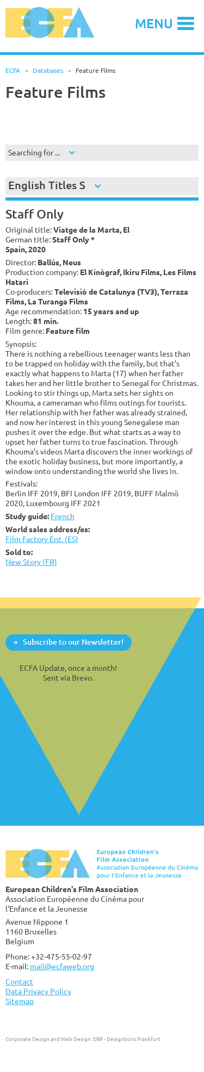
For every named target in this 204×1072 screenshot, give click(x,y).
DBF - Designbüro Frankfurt (126, 1039)
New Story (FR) (31, 561)
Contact (19, 981)
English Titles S (46, 185)
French (63, 516)
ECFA (12, 70)
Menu (154, 23)
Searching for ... (34, 152)
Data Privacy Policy (38, 991)
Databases (48, 70)
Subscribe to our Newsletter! (73, 641)
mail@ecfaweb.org (62, 966)
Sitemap (19, 1001)
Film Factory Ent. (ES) (41, 539)
